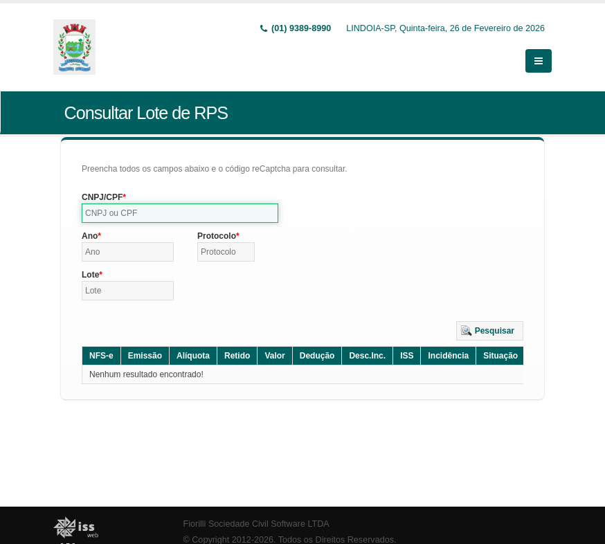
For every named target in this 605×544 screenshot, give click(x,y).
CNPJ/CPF (102, 197)
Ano (90, 236)
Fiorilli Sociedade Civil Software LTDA (256, 524)
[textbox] (180, 213)
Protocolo (216, 236)
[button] (489, 331)
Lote (90, 275)
